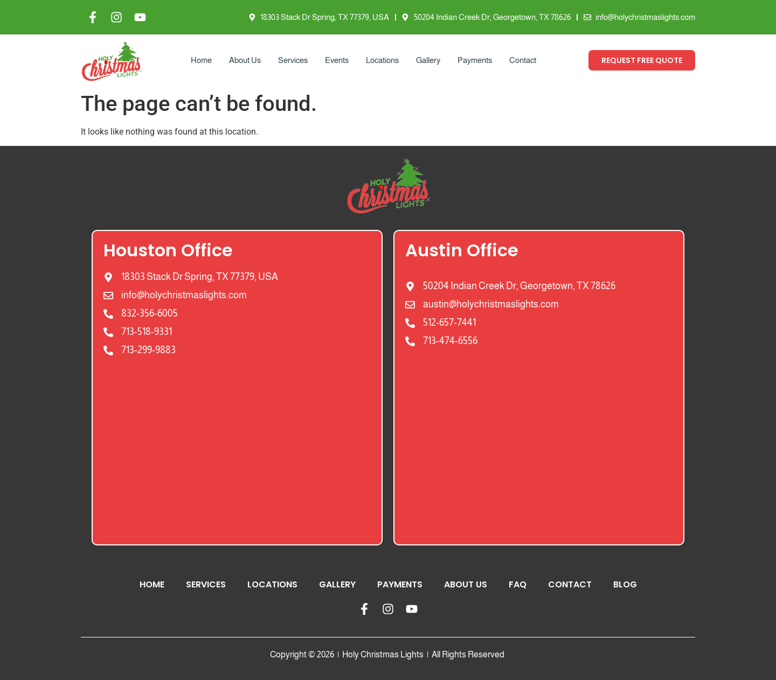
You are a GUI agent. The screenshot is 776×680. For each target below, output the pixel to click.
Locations (382, 60)
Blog (625, 584)
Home (201, 60)
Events (337, 60)
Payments (475, 60)
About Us (245, 60)
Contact (522, 60)
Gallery (428, 60)
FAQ (517, 584)
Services (293, 60)
